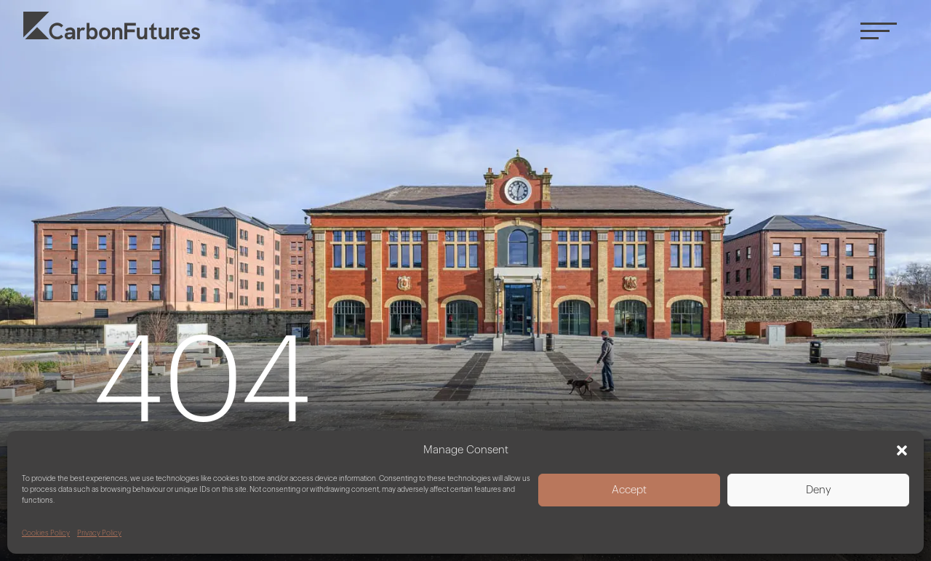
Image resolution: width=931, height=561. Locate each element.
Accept (629, 490)
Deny (818, 490)
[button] (902, 450)
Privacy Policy (99, 533)
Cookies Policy (46, 533)
